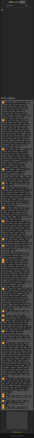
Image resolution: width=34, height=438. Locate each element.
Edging (10, 185)
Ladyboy (16, 262)
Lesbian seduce (6, 282)
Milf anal (11, 295)
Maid (30, 288)
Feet (26, 187)
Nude (4, 313)
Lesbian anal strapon (16, 286)
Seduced (26, 367)
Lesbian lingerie (12, 284)
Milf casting (5, 309)
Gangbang (15, 207)
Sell (20, 356)
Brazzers (25, 122)
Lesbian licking (21, 284)
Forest (26, 203)
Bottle (19, 138)
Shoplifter (16, 347)
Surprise (24, 356)
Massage (19, 288)
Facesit (12, 203)
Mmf (14, 293)
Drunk (6, 169)
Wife (6, 401)
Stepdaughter (25, 372)
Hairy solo (26, 225)
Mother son (16, 304)
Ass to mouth (12, 111)
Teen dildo (21, 389)
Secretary (5, 356)
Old (24, 315)
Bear (25, 131)
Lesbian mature (6, 275)
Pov (21, 320)
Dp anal (14, 178)
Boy (4, 135)
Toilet (21, 381)
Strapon (4, 345)
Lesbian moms (11, 280)
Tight (11, 389)
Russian (7, 331)
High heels (9, 230)
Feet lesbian (17, 196)
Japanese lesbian (26, 248)
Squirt (26, 345)
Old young (5, 317)
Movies (11, 309)
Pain (18, 322)
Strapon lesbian (6, 363)
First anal (21, 192)
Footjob (12, 187)
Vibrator (28, 396)
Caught (4, 156)
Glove (16, 219)
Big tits (10, 124)
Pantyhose (7, 320)
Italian (27, 239)
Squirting (22, 349)
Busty (21, 131)
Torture (8, 383)
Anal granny (5, 118)
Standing (21, 374)
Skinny (17, 345)
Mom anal (5, 295)
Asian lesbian (27, 115)
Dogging (21, 176)
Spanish (19, 372)
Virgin (11, 396)
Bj (28, 131)
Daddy (28, 169)
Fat (22, 196)
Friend (4, 203)
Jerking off (25, 245)
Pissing (29, 320)
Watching (10, 403)
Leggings (5, 280)
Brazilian (28, 142)
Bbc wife (22, 142)
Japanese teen (25, 253)
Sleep (21, 343)
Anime (10, 104)
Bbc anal (5, 131)
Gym (9, 212)
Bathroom (5, 147)
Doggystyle (20, 181)
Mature (10, 288)
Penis (25, 326)
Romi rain (5, 338)
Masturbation (20, 293)
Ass (22, 102)
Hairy (11, 221)
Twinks (11, 387)
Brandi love (24, 127)
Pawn (15, 324)
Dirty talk (12, 176)
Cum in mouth (24, 153)
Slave (13, 345)
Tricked (29, 385)
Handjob (7, 221)
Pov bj (28, 329)
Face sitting (18, 201)
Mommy (5, 300)
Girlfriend (25, 210)
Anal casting (5, 113)
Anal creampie (22, 104)
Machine (10, 300)
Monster (17, 297)
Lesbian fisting (14, 275)
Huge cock (5, 232)
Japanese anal (6, 253)
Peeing (11, 329)
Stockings (28, 349)
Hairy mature (13, 225)
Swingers (10, 349)
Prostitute (20, 324)
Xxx (6, 405)
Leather (24, 266)
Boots (20, 124)
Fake (8, 203)
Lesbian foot (6, 273)
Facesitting (5, 190)
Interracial (15, 239)
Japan (12, 245)
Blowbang (17, 147)
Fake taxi (15, 194)
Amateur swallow (20, 111)
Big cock (15, 124)
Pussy (4, 324)
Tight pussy (5, 392)
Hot (8, 225)
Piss (18, 320)
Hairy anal (21, 223)
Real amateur (19, 333)
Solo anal (17, 365)
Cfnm (26, 151)
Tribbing (11, 385)
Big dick (14, 133)
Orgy (17, 315)
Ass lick (11, 113)
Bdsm (10, 120)
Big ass (17, 120)
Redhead (5, 336)
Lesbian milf (26, 273)
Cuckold (7, 149)
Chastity (20, 158)
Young (6, 407)
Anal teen (12, 109)
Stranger (22, 365)
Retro (21, 331)
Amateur (14, 102)
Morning (15, 300)
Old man (7, 315)
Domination (27, 176)
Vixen (4, 398)
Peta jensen (5, 329)
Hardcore (22, 232)
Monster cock (6, 297)
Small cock (13, 367)
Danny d (5, 178)
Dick (18, 178)
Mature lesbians (16, 306)
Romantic (26, 336)
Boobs (11, 135)
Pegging (5, 322)
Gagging (14, 216)
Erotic (22, 183)
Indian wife (10, 241)
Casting (4, 151)
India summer (24, 241)
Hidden (27, 221)
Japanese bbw (15, 255)
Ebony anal (5, 185)
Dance (22, 171)
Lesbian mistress (18, 282)
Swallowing (25, 369)
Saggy (15, 352)
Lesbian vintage (6, 286)
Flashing (11, 196)
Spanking (26, 343)
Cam (21, 165)
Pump (20, 329)
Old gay (27, 317)
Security (27, 358)
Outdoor (19, 317)
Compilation (22, 149)
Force (26, 190)
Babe (15, 138)
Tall (29, 381)
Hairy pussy (19, 230)
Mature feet (21, 300)
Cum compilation (7, 167)
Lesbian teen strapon (7, 271)
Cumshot (23, 156)
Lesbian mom (18, 266)
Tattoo (26, 387)
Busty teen (9, 138)
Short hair (8, 365)
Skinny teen (19, 367)
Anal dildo (5, 104)
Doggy (21, 173)
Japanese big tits (24, 255)
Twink (16, 383)
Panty (14, 326)
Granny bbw (5, 219)
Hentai (15, 221)
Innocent (5, 241)
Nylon (6, 311)
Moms (4, 306)
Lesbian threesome (14, 268)
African (25, 106)
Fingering (14, 199)
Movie (12, 297)
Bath (4, 142)
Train (20, 383)
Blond (12, 144)
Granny (10, 207)
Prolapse (26, 322)
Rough (17, 331)
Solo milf (20, 363)
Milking (10, 304)
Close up (5, 165)
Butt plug (11, 147)
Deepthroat (12, 169)
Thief (19, 387)
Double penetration (14, 173)
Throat (24, 385)
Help (20, 234)
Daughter (18, 169)
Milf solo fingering (7, 302)
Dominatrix (23, 178)
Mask (21, 304)
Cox (28, 156)
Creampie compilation (8, 158)
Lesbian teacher (13, 273)
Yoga (11, 407)
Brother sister (26, 124)
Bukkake (20, 122)
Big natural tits (6, 144)
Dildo (4, 171)
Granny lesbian (6, 214)
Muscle (14, 302)
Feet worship (9, 192)
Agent (17, 109)
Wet (15, 403)
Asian (10, 102)
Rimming (12, 331)
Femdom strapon (20, 203)
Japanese (7, 245)
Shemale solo (10, 374)
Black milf (19, 140)
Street (4, 360)
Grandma (18, 212)
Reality (4, 340)
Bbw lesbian (5, 140)
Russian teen (12, 338)
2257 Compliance (13, 435)
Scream (14, 354)
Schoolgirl (25, 360)
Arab (19, 102)
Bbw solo (9, 133)
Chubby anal (22, 167)
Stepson (5, 376)
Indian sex (23, 243)
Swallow (11, 347)
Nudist (10, 311)
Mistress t (5, 304)
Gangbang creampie (25, 216)
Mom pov (23, 302)
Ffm (4, 192)
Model (27, 300)
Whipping (22, 401)
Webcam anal (20, 403)
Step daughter (6, 367)
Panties (13, 322)
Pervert (16, 329)
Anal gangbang (23, 109)
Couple (14, 162)
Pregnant (13, 320)
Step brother (19, 369)
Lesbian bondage (14, 277)
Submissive (9, 360)
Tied (12, 383)
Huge (23, 234)
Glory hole (24, 214)
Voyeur (15, 396)
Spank (25, 347)
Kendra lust (22, 259)
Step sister (16, 349)
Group (16, 210)
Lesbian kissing (27, 282)
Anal (6, 102)
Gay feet (24, 212)
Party (9, 322)
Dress (16, 176)
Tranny (4, 381)
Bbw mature (24, 144)
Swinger (22, 345)
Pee (21, 322)
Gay (6, 207)
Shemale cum (6, 369)
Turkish (24, 383)
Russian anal (11, 336)
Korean (6, 259)
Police (25, 324)
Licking (20, 273)
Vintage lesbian (22, 396)
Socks (15, 360)
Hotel (16, 223)
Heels (14, 230)
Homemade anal (27, 237)
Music (18, 302)
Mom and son (15, 291)
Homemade (21, 221)
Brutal (14, 129)
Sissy (9, 345)
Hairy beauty (19, 237)
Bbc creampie (26, 140)
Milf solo (26, 293)
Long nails (5, 284)
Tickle (17, 381)
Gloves (13, 212)
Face (14, 201)
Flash (9, 199)
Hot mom (5, 223)
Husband (11, 232)
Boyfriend (23, 135)
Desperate (17, 171)
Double (8, 171)
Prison (29, 326)
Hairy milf (11, 223)
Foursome (5, 196)
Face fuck (9, 194)
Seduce (10, 356)
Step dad (13, 369)
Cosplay (18, 156)
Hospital (11, 228)
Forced (17, 187)
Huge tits (17, 232)
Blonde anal (9, 142)
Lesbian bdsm (23, 277)
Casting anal (11, 165)
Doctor (23, 169)
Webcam (11, 401)
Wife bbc (5, 403)
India (10, 239)
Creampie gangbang (21, 162)
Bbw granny (12, 140)
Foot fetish (27, 194)
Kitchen (11, 259)
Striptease (17, 358)
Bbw (6, 120)
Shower (28, 354)
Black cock (17, 135)
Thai (14, 381)
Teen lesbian (6, 387)
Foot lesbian (20, 199)
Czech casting (6, 153)
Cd (23, 165)
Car (14, 156)
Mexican (9, 306)
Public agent (10, 324)
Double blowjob (12, 181)
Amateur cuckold (12, 106)
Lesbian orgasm (17, 271)
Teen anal (15, 378)
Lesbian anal (11, 266)
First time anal (27, 196)
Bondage (5, 122)
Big (27, 129)
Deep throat (5, 173)
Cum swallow (15, 167)
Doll (28, 178)
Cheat (16, 165)
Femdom (7, 187)
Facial (4, 194)
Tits (23, 387)
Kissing (16, 259)
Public (25, 320)
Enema (11, 183)
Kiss (27, 259)
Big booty (17, 144)
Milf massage (27, 304)
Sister (12, 343)
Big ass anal (24, 138)
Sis (3, 365)
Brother (10, 127)
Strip (12, 358)
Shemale (7, 343)
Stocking (8, 358)
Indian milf (17, 241)
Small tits (15, 356)
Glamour (5, 210)
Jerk (21, 257)
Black (15, 127)
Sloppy (4, 374)
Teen (6, 378)
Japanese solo (15, 257)
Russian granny (26, 338)
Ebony (6, 183)
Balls (4, 133)
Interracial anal (16, 243)
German (21, 207)
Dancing (26, 181)
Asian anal (15, 104)
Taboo (20, 378)
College (4, 162)
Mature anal (5, 293)
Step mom (5, 347)
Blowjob (26, 120)
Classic (24, 158)
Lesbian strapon (23, 262)
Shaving (19, 360)
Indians (29, 243)
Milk (11, 293)
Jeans (19, 253)
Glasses (11, 219)
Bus (14, 120)
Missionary (22, 291)
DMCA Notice (21, 435)
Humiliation (5, 228)
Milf (15, 288)
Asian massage (19, 118)
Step (21, 347)
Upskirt (6, 394)
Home (4, 225)
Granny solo (18, 214)
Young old (15, 407)
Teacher (9, 381)
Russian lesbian (19, 336)
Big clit (23, 129)
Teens (25, 381)
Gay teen (5, 216)
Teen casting (6, 389)
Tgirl (16, 387)
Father (4, 205)
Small (9, 354)
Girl (19, 219)
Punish (4, 326)
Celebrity (21, 151)
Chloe (16, 149)
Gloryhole (26, 207)
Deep (9, 178)
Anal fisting (27, 102)
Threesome (26, 378)
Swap (19, 352)
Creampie (28, 149)
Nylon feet (20, 311)
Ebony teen (16, 183)
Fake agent (20, 194)
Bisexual (5, 129)
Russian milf (18, 338)
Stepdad (5, 372)
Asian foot (24, 113)
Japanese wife (6, 250)
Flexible (4, 199)
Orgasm (12, 315)
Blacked (10, 122)
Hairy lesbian (26, 230)
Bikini (7, 135)
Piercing (9, 326)
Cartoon (12, 153)
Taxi (4, 383)
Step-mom (13, 363)
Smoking (5, 349)
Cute (26, 160)
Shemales (24, 352)
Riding (12, 333)
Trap (29, 383)
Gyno (21, 210)
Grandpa (5, 212)
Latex (11, 262)
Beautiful (10, 131)
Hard (4, 230)
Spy (24, 354)
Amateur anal (6, 109)
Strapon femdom (12, 372)
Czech (9, 151)
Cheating (10, 156)
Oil (23, 317)
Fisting (22, 187)
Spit (28, 356)
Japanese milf (14, 253)
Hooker (27, 228)
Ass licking (20, 106)
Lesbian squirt (6, 277)
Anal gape (5, 111)
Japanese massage (16, 248)
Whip (27, 401)
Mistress (29, 291)
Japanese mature (7, 248)
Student (27, 365)
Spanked (5, 354)
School (29, 352)
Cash (15, 158)
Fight (27, 201)
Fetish (14, 205)
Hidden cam (27, 223)
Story (29, 347)
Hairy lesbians (6, 234)
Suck (16, 374)
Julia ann (12, 250)
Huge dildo (12, 237)
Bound (4, 138)
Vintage (6, 396)
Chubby (17, 153)
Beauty (18, 129)
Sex (12, 365)
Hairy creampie (14, 234)
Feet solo (9, 205)
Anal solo (5, 106)
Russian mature (6, 333)
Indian (6, 239)
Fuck (24, 201)
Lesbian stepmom (23, 275)
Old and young (12, 317)
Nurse (15, 311)
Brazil (28, 135)
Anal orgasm (10, 115)
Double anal (5, 176)
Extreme (27, 183)
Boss (18, 133)
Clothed (9, 162)
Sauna (10, 352)
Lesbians (5, 264)
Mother (9, 291)
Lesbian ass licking (21, 280)
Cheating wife (6, 160)
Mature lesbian (23, 297)
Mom (6, 288)
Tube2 (13, 2)
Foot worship (20, 190)
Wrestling (16, 401)
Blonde (9, 129)
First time (16, 192)
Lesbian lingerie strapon (21, 264)
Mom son (25, 288)
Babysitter (23, 133)
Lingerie (4, 266)
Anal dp (4, 115)
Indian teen (21, 239)
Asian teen (12, 118)
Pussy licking (19, 326)
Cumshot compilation (15, 160)
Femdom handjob (7, 201)
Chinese (12, 149)
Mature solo (17, 295)
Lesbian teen (26, 271)
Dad (12, 171)
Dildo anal (5, 181)
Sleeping (16, 343)
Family (10, 190)
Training (16, 389)
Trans (10, 378)
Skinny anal (5, 352)
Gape (9, 216)
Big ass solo (16, 142)
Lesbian (7, 262)
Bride (19, 127)
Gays (19, 216)
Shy (4, 358)
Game (12, 214)
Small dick (26, 374)
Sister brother (26, 363)
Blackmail (5, 127)
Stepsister (19, 354)
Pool (24, 329)
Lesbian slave (6, 268)
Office (20, 315)
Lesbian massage (25, 268)
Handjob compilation (19, 228)
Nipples (26, 311)
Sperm (22, 358)
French (26, 192)
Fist (30, 190)
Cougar (29, 158)
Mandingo (23, 295)
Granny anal (11, 210)
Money (4, 291)
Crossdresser (15, 151)
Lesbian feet (11, 264)
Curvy (29, 160)
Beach (15, 122)
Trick (26, 389)
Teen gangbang (17, 385)
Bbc (22, 120)
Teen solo (5, 385)
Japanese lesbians (7, 255)
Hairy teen (20, 225)
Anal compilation (19, 115)
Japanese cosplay (7, 257)
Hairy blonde (6, 237)
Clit (22, 160)
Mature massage (25, 306)
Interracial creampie (7, 243)
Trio (10, 392)
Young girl (25, 407)
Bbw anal (5, 124)
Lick (12, 282)
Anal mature (17, 113)
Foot (15, 190)
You (20, 407)
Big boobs (16, 131)
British (28, 133)
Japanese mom (18, 245)
